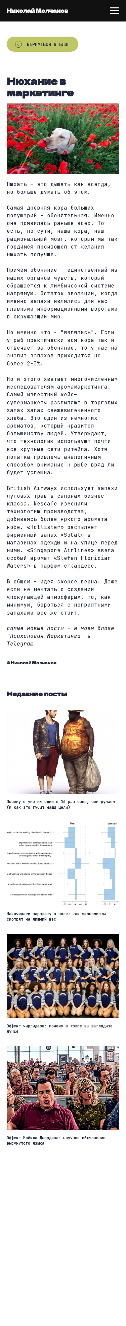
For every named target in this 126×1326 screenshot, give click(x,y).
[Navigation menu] (114, 10)
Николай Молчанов (37, 10)
